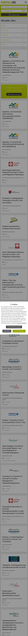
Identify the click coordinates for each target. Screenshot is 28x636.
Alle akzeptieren (19, 331)
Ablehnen (7, 331)
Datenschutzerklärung (22, 323)
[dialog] (14, 318)
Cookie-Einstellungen (14, 327)
